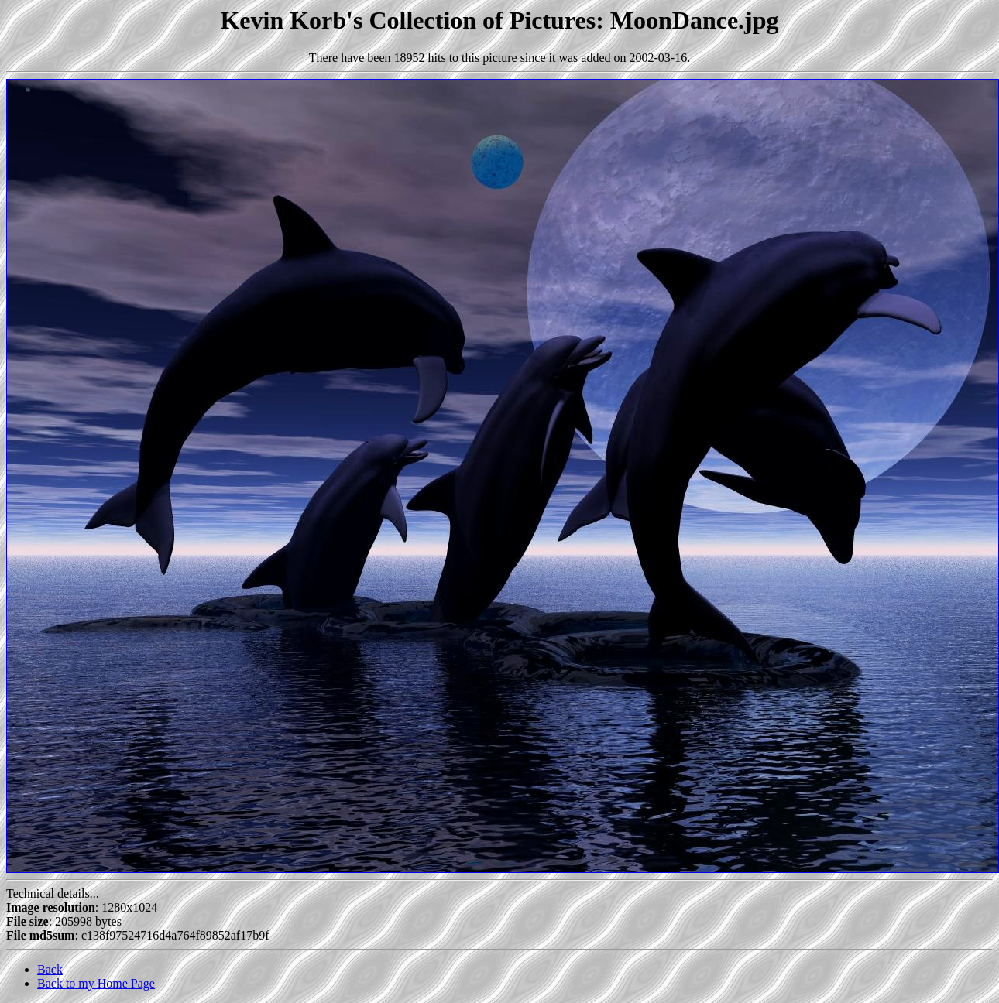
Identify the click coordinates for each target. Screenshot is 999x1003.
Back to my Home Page (96, 983)
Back (50, 969)
